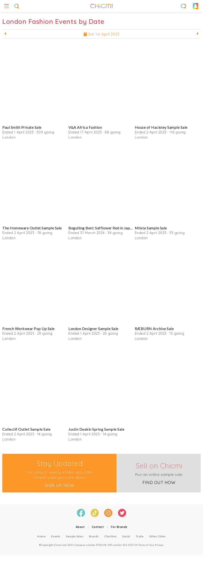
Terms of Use (146, 544)
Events (56, 536)
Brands (94, 536)
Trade (140, 536)
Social (126, 536)
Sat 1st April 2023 (101, 34)
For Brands (119, 527)
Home (41, 536)
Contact (98, 527)
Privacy (159, 544)
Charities (110, 536)
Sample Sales (74, 536)
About (80, 527)
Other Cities (157, 536)
